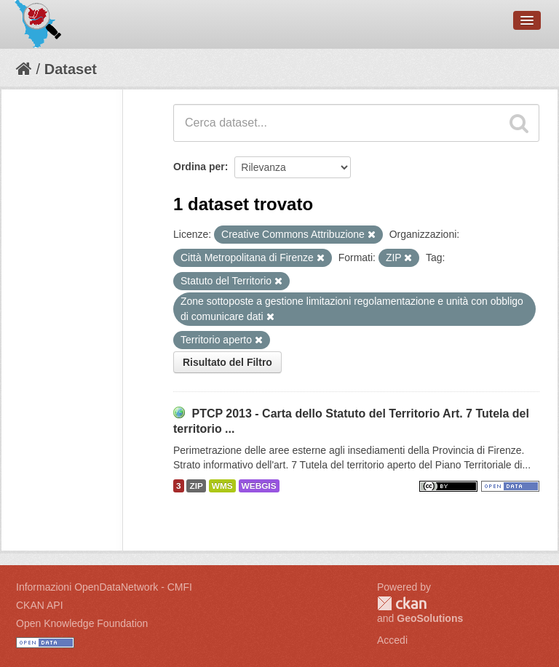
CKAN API (39, 605)
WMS (222, 486)
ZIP (195, 486)
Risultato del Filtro (227, 362)
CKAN (402, 603)
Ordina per (199, 166)
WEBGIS (259, 486)
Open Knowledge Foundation (82, 623)
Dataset (70, 69)
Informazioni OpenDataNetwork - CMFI (104, 587)
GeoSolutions (430, 618)
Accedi (392, 640)
